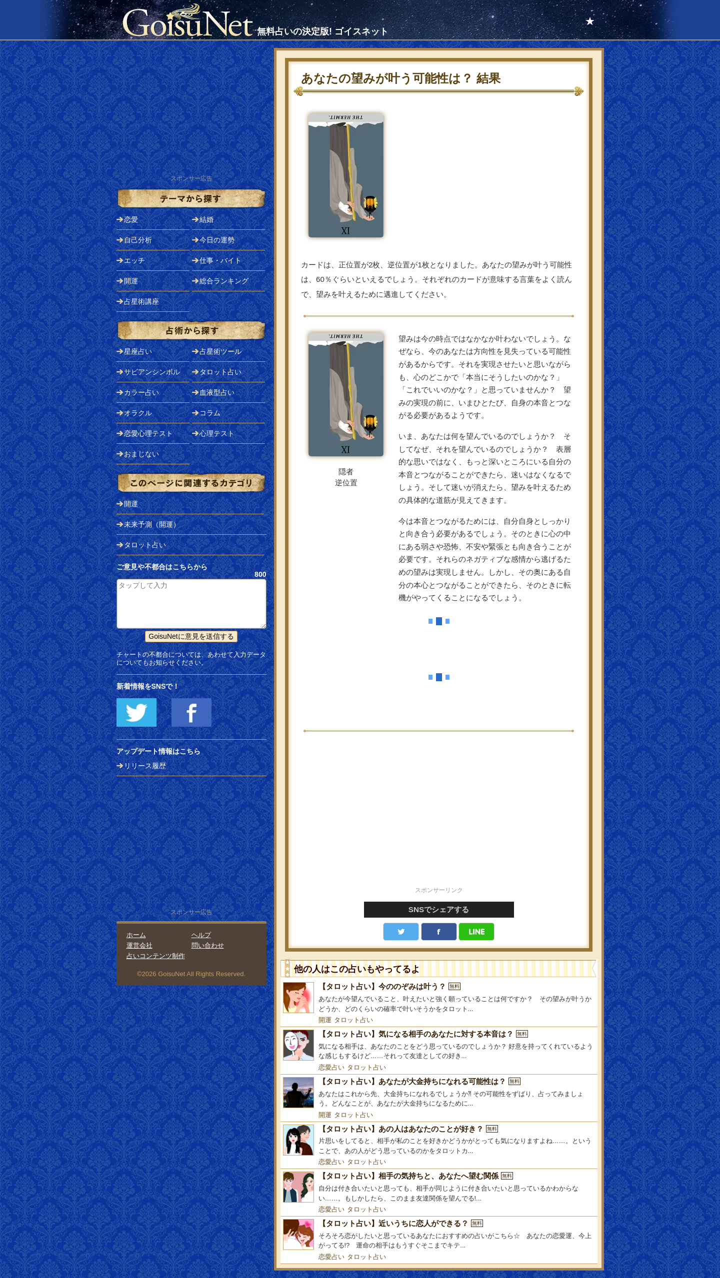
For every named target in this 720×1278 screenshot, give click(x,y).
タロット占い (353, 1020)
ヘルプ (201, 935)
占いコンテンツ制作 (155, 956)
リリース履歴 (145, 766)
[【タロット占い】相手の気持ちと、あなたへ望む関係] (439, 1187)
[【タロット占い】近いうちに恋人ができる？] (439, 1235)
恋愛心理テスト (148, 433)
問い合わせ (208, 945)
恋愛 (131, 219)
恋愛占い (331, 1067)
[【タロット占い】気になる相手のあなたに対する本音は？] (439, 1045)
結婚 (207, 219)
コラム (210, 413)
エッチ (134, 260)
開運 (325, 1020)
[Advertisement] (439, 815)
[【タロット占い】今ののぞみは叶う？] (439, 998)
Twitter (401, 931)
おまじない (141, 454)
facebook (439, 931)
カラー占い (141, 392)
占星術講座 (141, 301)
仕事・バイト (221, 260)
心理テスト (217, 433)
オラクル (138, 413)
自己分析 (138, 240)
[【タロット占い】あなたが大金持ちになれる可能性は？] (439, 1093)
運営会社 (139, 945)
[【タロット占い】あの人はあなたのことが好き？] (439, 1140)
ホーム (136, 935)
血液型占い (217, 392)
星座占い (138, 351)
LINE (476, 931)
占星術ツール (221, 351)
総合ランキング (224, 281)
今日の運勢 (217, 240)
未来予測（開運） (152, 524)
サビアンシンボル (152, 372)
